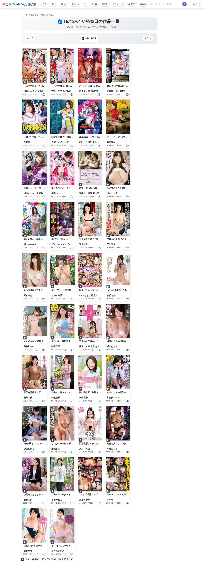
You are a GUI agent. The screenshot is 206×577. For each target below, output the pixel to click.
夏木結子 (83, 249)
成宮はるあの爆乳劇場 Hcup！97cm (124, 346)
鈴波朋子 (55, 402)
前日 (30, 43)
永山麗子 (83, 402)
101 (75, 4)
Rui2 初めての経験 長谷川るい (38, 346)
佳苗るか (111, 300)
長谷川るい (29, 351)
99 (52, 4)
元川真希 (111, 249)
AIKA (81, 300)
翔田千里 (55, 351)
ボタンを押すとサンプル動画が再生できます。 (50, 564)
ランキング (121, 4)
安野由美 (28, 402)
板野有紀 (111, 147)
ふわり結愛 (56, 300)
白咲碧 (27, 147)
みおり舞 (64, 147)
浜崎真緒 (99, 300)
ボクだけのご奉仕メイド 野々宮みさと (69, 550)
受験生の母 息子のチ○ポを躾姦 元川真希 (126, 244)
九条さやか (84, 505)
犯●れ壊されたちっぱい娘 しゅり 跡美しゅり (45, 448)
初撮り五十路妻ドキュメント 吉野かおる (70, 499)
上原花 (89, 198)
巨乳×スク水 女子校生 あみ (36, 550)
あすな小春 (100, 351)
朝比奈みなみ (30, 249)
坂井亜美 (28, 556)
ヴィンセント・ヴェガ (62, 249)
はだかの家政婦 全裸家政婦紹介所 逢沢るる (72, 448)
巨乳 (106, 4)
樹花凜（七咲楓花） (116, 96)
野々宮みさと (57, 556)
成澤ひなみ (112, 453)
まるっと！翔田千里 (61, 346)
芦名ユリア (56, 96)
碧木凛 (91, 351)
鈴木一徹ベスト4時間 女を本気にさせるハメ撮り (102, 193)
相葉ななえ (29, 96)
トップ (24, 20)
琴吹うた (28, 300)
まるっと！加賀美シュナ (118, 397)
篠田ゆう (55, 198)
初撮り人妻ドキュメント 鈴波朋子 (67, 397)
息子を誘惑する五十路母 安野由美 (40, 397)
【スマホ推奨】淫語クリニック (38, 91)
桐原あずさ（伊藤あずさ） (36, 198)
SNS (148, 4)
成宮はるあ (112, 351)
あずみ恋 (66, 96)
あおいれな (84, 453)
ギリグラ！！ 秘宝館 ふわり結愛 (66, 295)
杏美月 (82, 198)
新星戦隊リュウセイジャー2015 (94, 142)
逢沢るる (55, 453)
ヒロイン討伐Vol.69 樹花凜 (120, 91)
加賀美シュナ (113, 402)
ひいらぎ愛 (112, 198)
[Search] (55, 10)
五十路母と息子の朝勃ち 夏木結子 (95, 244)
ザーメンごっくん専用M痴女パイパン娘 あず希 (129, 499)
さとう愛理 (89, 300)
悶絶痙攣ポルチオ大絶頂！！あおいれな (98, 448)
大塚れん (55, 147)
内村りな (83, 147)
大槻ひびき (40, 96)
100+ (63, 4)
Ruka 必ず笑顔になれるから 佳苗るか (124, 295)
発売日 (136, 4)
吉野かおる (56, 505)
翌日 (147, 43)
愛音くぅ (83, 351)
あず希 (110, 505)
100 (96, 4)
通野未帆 (92, 147)
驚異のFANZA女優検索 (19, 7)
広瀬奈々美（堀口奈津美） (92, 96)
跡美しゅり (29, 453)
